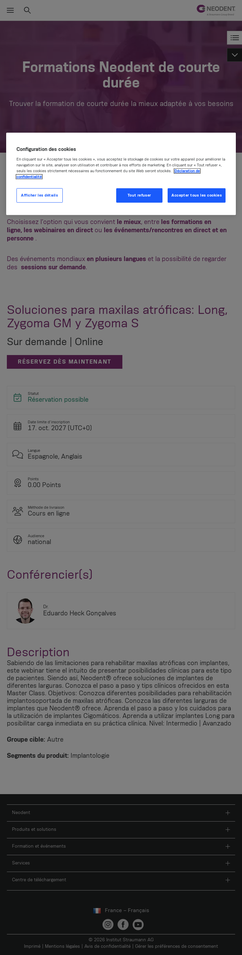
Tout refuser (139, 195)
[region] (121, 173)
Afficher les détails (39, 195)
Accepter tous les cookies (196, 195)
